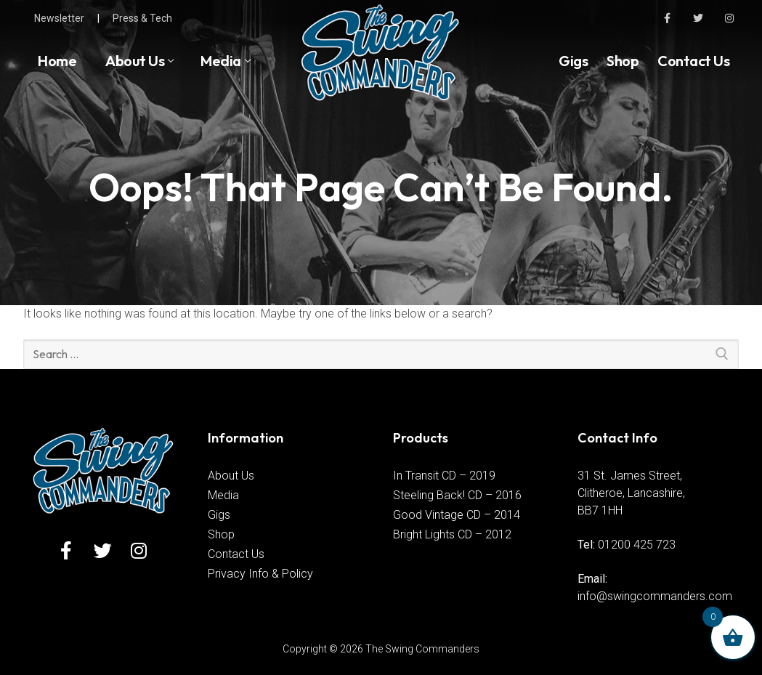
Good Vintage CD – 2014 (456, 515)
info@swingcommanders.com (654, 596)
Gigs (219, 515)
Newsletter (59, 18)
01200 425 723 (637, 544)
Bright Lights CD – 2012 (452, 534)
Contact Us (236, 554)
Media (223, 495)
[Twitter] (698, 18)
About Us (231, 475)
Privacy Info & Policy (260, 574)
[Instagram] (730, 18)
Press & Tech (142, 18)
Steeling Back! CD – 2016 (457, 495)
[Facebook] (666, 18)
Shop (221, 534)
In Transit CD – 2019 (444, 475)
